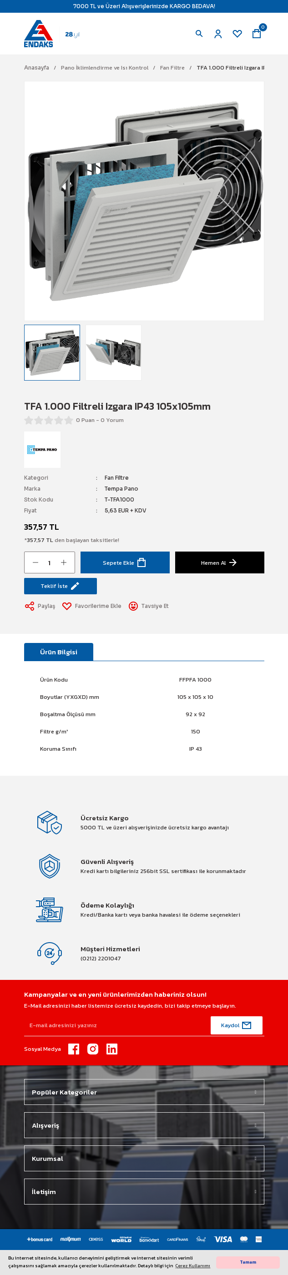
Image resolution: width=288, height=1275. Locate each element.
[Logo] (56, 33)
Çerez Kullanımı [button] (192, 1265)
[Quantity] (50, 562)
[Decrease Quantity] (35, 562)
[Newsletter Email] (144, 1025)
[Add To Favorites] (91, 606)
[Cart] (256, 33)
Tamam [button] (248, 1262)
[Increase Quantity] (64, 562)
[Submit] (237, 1025)
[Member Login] (218, 33)
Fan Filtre (117, 477)
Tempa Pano (121, 488)
